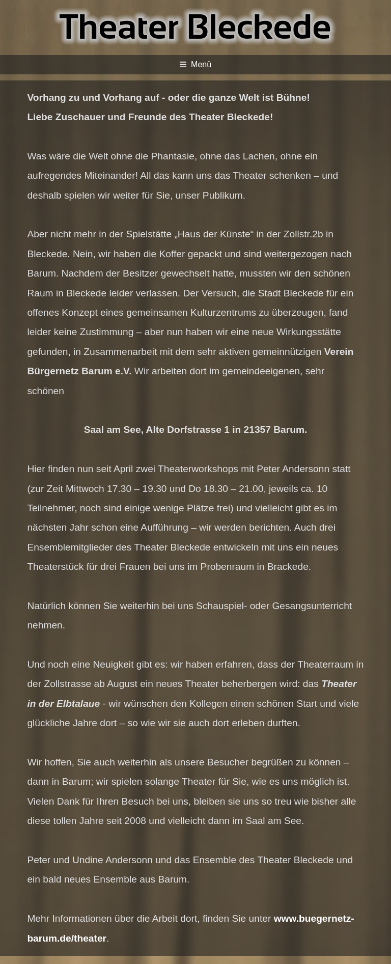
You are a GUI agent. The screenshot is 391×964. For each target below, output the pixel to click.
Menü (195, 64)
